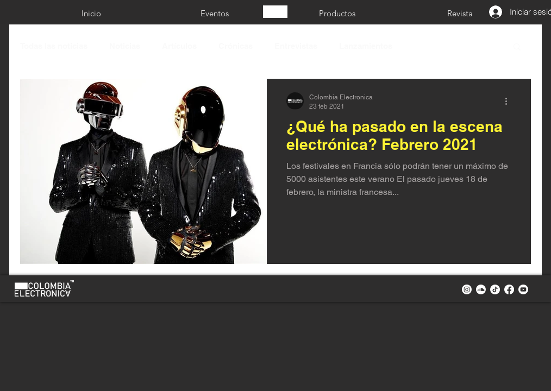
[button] (517, 47)
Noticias (124, 46)
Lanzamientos (365, 46)
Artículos (179, 46)
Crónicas (235, 46)
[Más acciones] (509, 101)
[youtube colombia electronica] (523, 289)
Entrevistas (295, 46)
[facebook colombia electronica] (509, 289)
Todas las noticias (53, 46)
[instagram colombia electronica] (467, 289)
